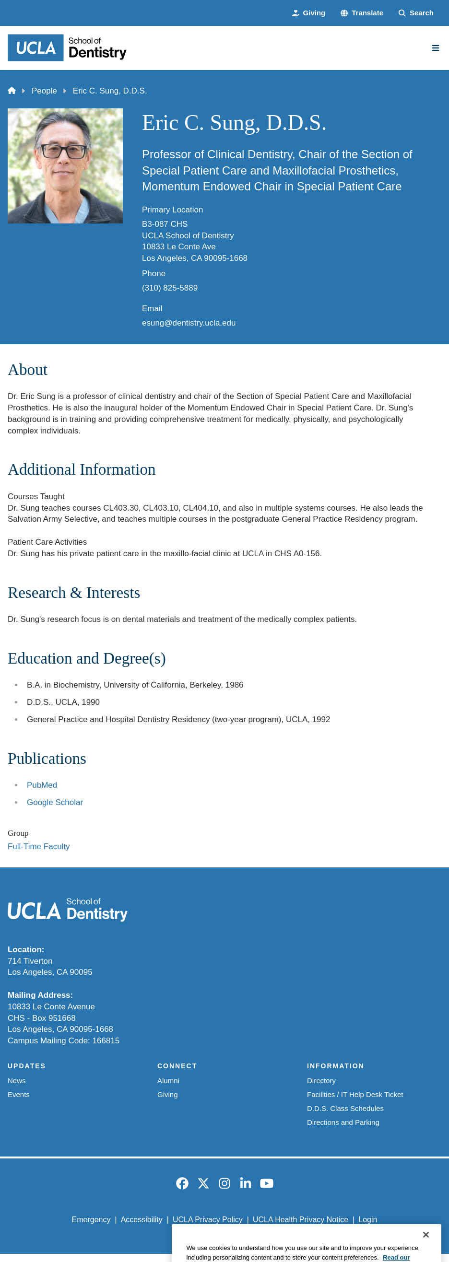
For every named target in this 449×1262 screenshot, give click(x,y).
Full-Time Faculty (39, 846)
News (16, 1080)
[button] (362, 13)
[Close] (426, 1248)
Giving (167, 1094)
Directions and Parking (343, 1122)
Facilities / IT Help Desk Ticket (355, 1094)
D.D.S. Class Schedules (345, 1108)
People (44, 90)
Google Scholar (55, 802)
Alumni (168, 1080)
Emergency (91, 1219)
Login (367, 1219)
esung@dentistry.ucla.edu (189, 322)
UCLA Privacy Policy (208, 1219)
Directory (321, 1080)
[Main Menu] (435, 48)
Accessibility (142, 1219)
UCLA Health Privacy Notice (300, 1219)
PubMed (42, 785)
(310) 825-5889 (170, 287)
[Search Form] (416, 13)
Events (19, 1094)
